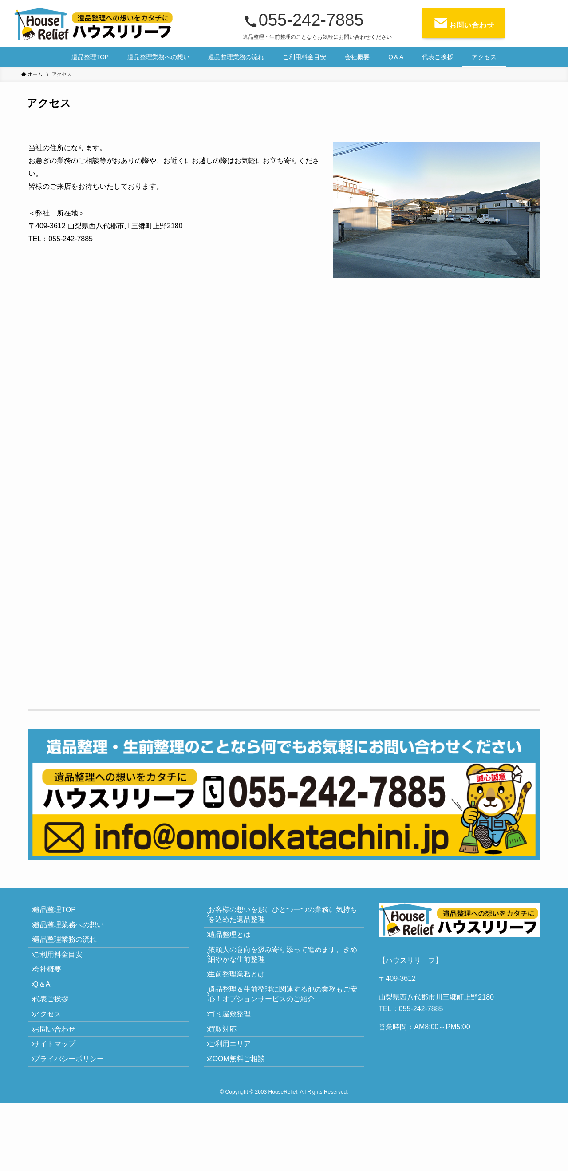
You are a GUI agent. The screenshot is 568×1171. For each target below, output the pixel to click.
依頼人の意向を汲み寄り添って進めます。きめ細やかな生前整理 (285, 969)
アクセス (53, 1060)
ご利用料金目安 (64, 976)
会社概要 (53, 996)
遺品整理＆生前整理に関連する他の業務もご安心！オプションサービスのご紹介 (285, 1021)
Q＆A (47, 1018)
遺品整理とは (235, 944)
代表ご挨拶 (57, 1039)
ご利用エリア (235, 1090)
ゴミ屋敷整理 (235, 1048)
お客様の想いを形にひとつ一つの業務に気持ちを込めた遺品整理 (285, 917)
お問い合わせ (60, 1081)
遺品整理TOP (60, 912)
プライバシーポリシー (74, 1123)
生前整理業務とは (242, 996)
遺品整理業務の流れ (71, 955)
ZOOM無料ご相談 (242, 1111)
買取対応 (228, 1068)
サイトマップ (60, 1102)
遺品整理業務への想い (74, 933)
